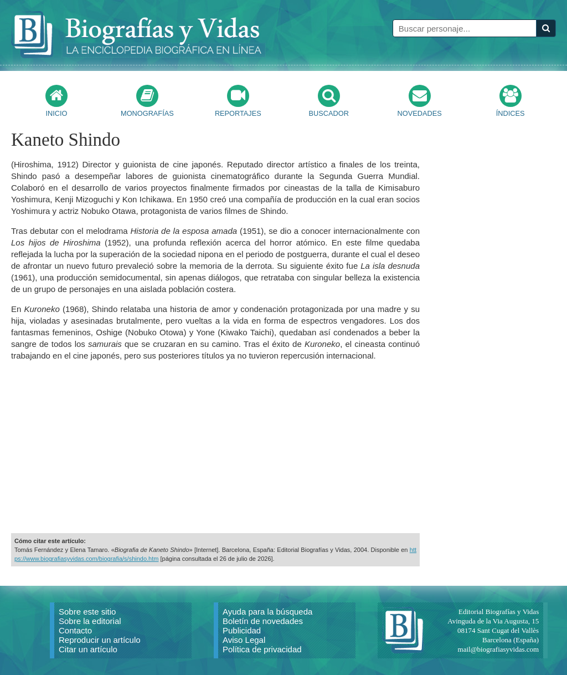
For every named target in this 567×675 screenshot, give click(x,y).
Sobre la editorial (90, 621)
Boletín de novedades (263, 621)
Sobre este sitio (87, 611)
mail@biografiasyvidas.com (498, 649)
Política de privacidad (262, 649)
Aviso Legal (244, 640)
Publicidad (242, 630)
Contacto (75, 630)
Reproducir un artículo (100, 640)
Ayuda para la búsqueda (267, 611)
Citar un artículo (88, 649)
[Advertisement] (215, 447)
